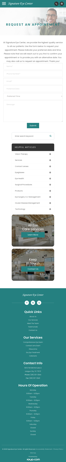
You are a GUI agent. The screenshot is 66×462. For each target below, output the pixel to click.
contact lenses (21, 166)
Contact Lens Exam (33, 346)
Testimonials (33, 327)
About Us (33, 316)
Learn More (33, 234)
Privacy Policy (58, 449)
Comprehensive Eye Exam (33, 342)
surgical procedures (23, 184)
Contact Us (33, 269)
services (18, 160)
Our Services (33, 320)
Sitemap (33, 453)
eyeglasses (19, 172)
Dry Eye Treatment (33, 352)
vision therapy (21, 154)
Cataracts (33, 356)
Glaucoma (33, 349)
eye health (19, 178)
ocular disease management (27, 203)
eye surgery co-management (27, 197)
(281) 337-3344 (35, 375)
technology (20, 209)
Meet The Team (33, 323)
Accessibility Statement (44, 449)
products (19, 191)
